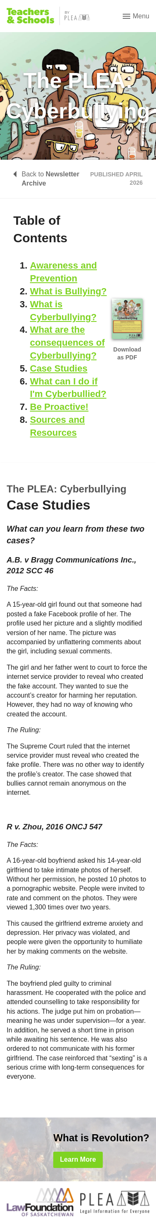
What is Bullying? (68, 291)
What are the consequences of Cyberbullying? (67, 342)
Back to (46, 179)
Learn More (78, 1159)
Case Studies (58, 368)
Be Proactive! (59, 407)
